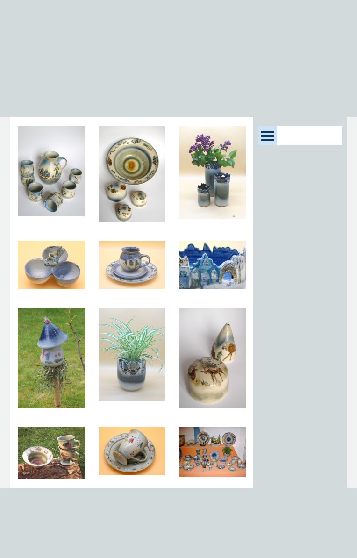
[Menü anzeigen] (267, 135)
